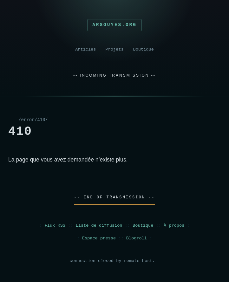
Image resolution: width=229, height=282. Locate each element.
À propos (174, 225)
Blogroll (136, 238)
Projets (114, 49)
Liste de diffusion (99, 225)
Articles (85, 49)
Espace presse (99, 238)
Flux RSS (55, 225)
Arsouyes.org (114, 24)
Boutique (143, 49)
